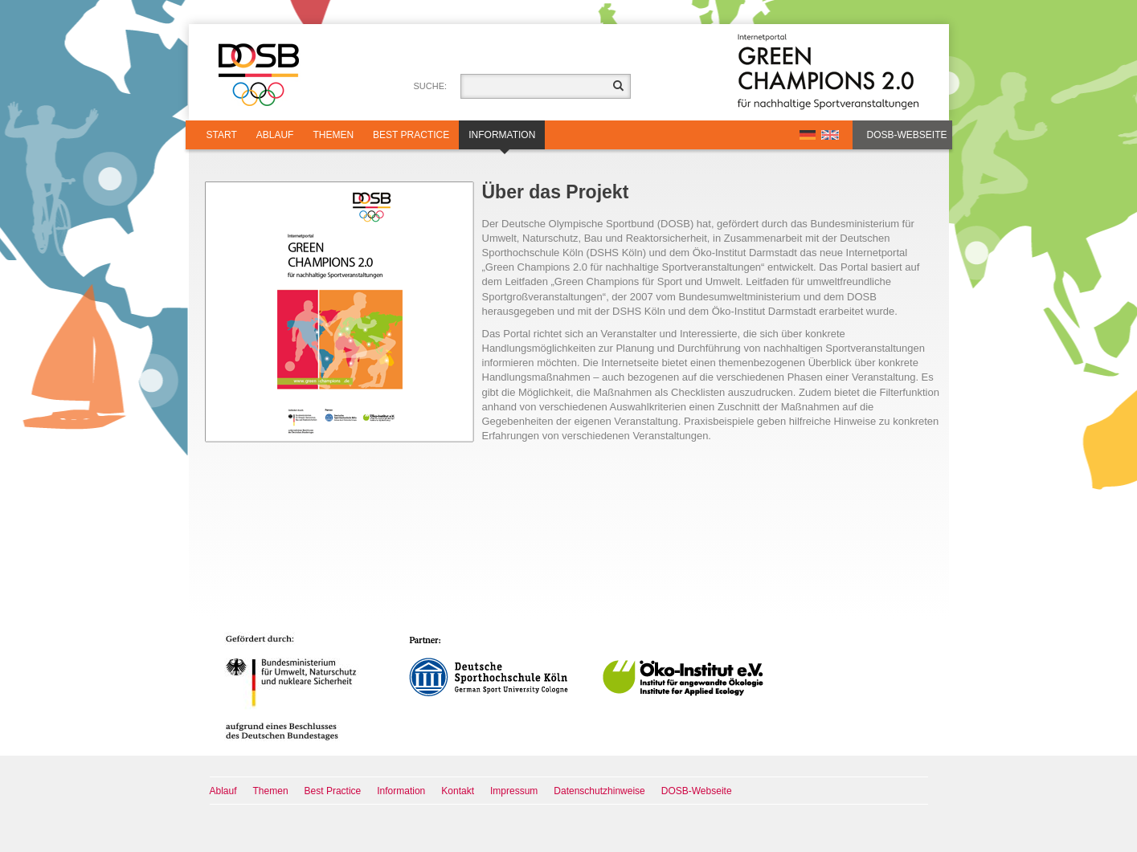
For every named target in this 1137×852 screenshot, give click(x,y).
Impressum (514, 791)
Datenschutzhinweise (599, 791)
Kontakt (457, 791)
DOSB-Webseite (907, 135)
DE (807, 134)
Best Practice (411, 135)
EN (830, 134)
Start (222, 135)
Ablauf (275, 135)
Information (501, 139)
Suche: (431, 86)
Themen (333, 135)
